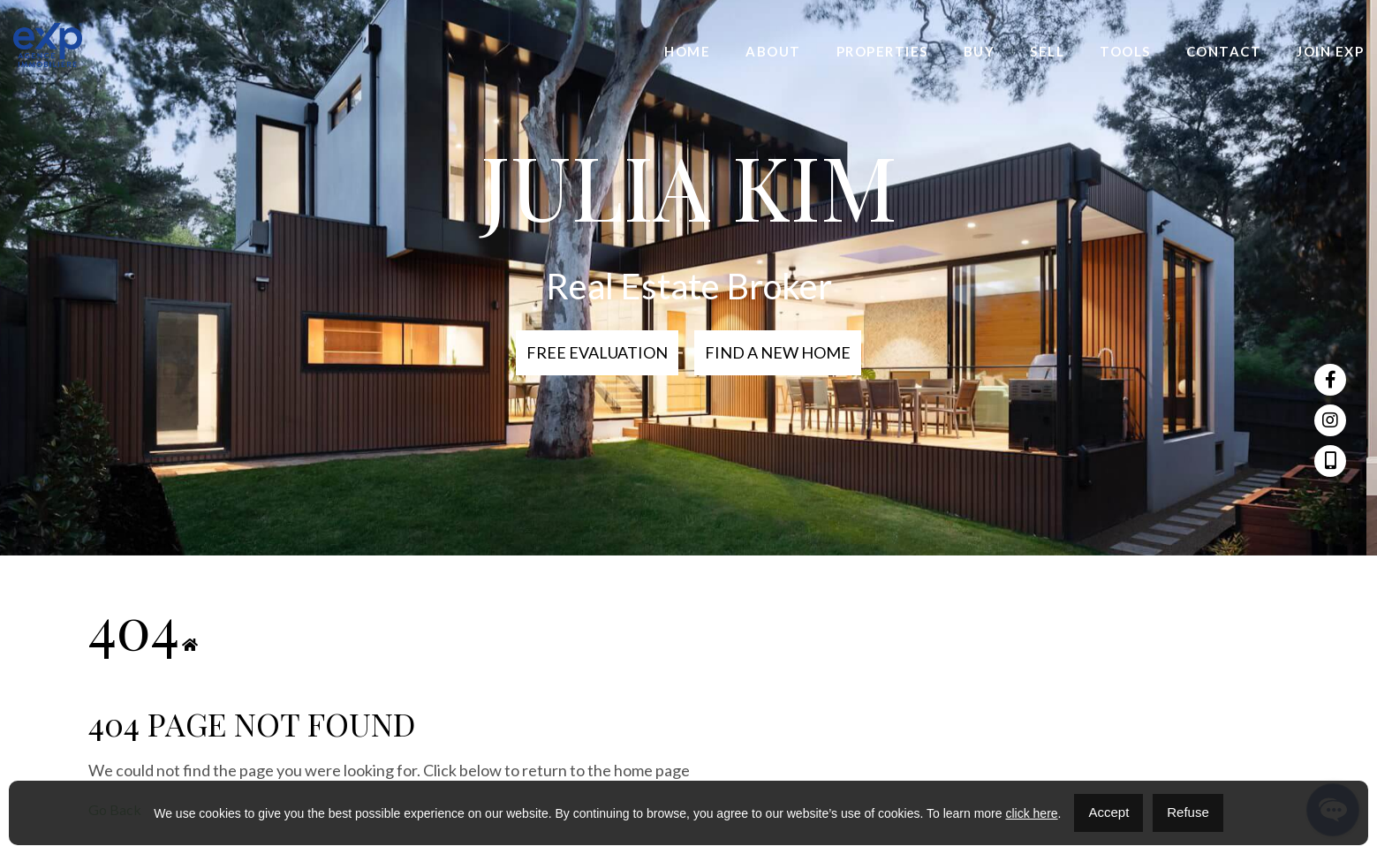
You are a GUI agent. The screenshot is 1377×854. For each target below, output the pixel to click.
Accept (1108, 812)
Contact (1224, 51)
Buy (979, 51)
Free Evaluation (597, 352)
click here (1031, 813)
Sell (1047, 51)
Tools (1125, 51)
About (773, 51)
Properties (882, 51)
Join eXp (1330, 51)
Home (687, 51)
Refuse (1188, 812)
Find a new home (778, 352)
